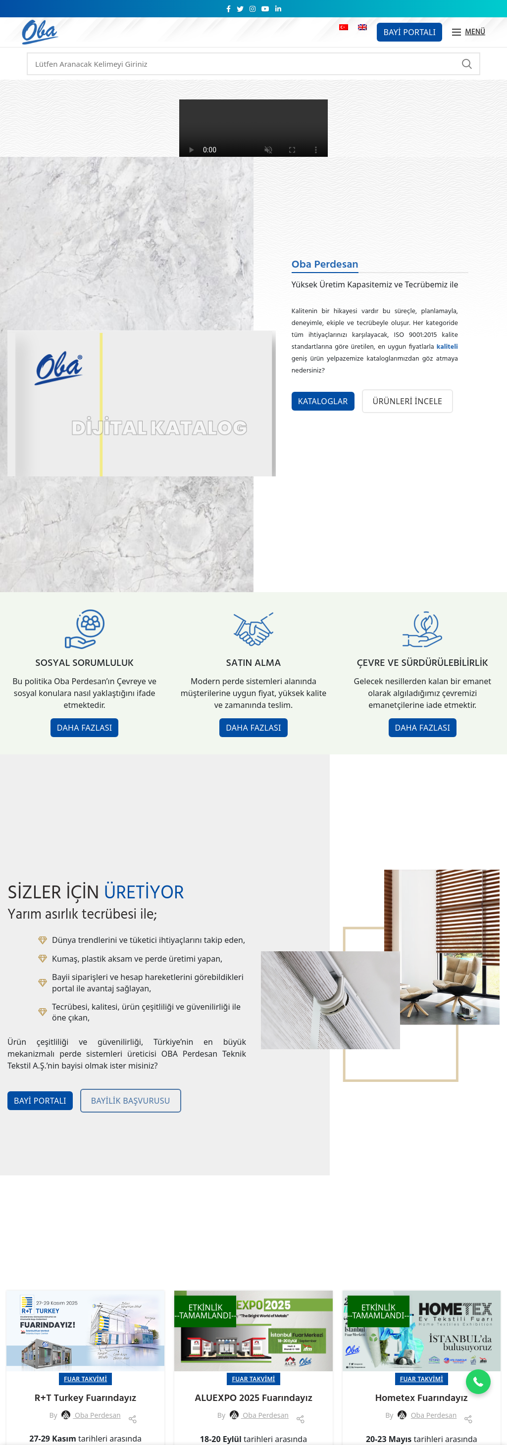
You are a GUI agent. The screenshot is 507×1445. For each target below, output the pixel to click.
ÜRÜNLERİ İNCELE (408, 401)
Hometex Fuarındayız (421, 1398)
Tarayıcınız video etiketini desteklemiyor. (253, 136)
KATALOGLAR (323, 401)
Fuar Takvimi (85, 1379)
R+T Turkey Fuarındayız (86, 1398)
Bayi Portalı (409, 32)
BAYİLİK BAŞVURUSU (130, 1100)
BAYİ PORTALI (40, 1100)
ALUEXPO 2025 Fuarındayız (253, 1398)
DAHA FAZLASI (84, 727)
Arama (467, 63)
